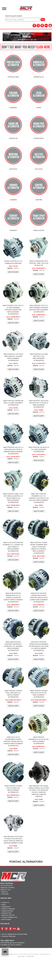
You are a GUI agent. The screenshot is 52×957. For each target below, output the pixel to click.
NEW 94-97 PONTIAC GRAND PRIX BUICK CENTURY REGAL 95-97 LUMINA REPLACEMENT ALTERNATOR (39, 597)
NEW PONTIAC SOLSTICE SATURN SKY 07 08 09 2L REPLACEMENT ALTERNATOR (38, 404)
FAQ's (4, 904)
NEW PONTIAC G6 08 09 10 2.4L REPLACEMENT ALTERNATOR (39, 449)
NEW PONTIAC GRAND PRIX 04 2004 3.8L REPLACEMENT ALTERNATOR (13, 789)
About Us (5, 892)
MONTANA (13, 169)
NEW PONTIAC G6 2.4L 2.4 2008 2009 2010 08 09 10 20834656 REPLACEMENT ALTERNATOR (13, 450)
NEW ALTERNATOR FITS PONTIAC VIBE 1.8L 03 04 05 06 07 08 (38, 263)
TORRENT (13, 230)
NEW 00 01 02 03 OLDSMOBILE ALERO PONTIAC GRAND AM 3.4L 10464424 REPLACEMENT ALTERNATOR (13, 741)
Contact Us (5, 902)
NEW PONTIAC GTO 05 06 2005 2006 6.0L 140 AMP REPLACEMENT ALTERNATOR (13, 357)
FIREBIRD (13, 107)
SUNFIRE (38, 200)
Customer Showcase (8, 936)
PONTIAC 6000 (13, 77)
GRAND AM (13, 138)
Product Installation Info (9, 917)
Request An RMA (7, 911)
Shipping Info (6, 906)
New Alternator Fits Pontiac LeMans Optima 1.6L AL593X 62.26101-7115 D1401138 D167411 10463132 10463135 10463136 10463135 (38, 791)
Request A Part (7, 913)
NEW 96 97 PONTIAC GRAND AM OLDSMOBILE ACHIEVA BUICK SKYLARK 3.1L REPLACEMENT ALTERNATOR (39, 646)
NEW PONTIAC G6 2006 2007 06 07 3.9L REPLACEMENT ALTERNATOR (39, 357)
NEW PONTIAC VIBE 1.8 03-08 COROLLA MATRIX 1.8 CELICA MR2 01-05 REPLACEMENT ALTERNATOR (13, 498)
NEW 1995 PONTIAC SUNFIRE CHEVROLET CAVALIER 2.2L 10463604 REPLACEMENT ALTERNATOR (13, 646)
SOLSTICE (39, 169)
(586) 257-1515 (6, 889)
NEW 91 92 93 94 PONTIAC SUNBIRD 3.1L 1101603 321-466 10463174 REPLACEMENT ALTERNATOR (13, 547)
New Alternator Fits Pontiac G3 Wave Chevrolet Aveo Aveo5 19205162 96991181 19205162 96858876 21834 (13, 840)
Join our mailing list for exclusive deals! (14, 934)
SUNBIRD (13, 200)
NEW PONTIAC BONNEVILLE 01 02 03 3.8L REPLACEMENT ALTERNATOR (39, 740)
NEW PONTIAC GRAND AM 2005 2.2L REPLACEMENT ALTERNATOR (13, 403)
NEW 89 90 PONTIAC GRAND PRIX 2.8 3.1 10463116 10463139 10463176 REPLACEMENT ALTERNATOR (13, 597)
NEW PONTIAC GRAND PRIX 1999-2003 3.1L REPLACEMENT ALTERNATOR (13, 694)
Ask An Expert (6, 919)
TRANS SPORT (38, 230)
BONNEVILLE (39, 77)
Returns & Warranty (8, 909)
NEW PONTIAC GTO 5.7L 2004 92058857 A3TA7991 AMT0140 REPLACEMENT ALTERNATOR (38, 309)
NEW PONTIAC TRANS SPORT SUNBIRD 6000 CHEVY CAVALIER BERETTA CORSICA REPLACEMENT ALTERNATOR (38, 548)
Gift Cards (5, 894)
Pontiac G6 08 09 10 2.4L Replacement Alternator (13, 262)
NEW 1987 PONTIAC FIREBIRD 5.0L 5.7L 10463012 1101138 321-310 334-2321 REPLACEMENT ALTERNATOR (39, 498)
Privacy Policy (21, 956)
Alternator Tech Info (8, 915)
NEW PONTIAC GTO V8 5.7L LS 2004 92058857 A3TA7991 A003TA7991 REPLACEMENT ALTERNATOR (13, 310)
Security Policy (30, 956)
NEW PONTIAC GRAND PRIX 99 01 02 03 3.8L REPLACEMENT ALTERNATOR (38, 694)
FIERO (38, 107)
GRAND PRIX (39, 138)
